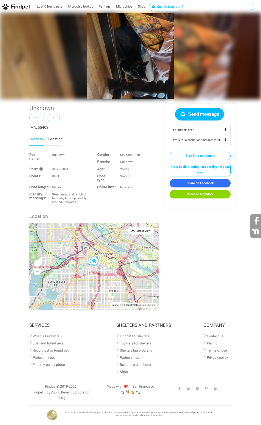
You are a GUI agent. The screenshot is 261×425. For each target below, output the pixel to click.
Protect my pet (44, 357)
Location (55, 139)
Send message (199, 114)
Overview (36, 139)
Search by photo (166, 7)
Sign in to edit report (200, 156)
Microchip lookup (80, 6)
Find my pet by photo (49, 365)
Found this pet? (200, 130)
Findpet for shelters (134, 336)
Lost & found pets (49, 6)
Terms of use (217, 350)
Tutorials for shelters (135, 343)
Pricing (212, 343)
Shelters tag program (136, 350)
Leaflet (115, 305)
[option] (130, 56)
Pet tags (105, 6)
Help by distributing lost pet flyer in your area (200, 169)
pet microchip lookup (203, 412)
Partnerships (129, 357)
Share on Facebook (200, 183)
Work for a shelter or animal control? (200, 140)
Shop (141, 6)
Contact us (215, 336)
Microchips (124, 6)
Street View (143, 230)
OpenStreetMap (132, 305)
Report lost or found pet (51, 350)
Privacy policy (217, 357)
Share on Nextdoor (200, 194)
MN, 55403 (39, 127)
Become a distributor (135, 365)
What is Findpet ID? (47, 336)
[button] (91, 256)
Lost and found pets (48, 343)
